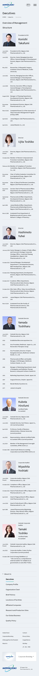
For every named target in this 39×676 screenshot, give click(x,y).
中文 (29, 647)
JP (23, 647)
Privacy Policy (26, 636)
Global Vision (5, 633)
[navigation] (35, 5)
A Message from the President (10, 640)
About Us (10, 17)
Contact (25, 633)
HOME (4, 17)
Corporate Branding (7, 636)
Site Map (25, 643)
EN (26, 647)
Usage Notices (26, 640)
